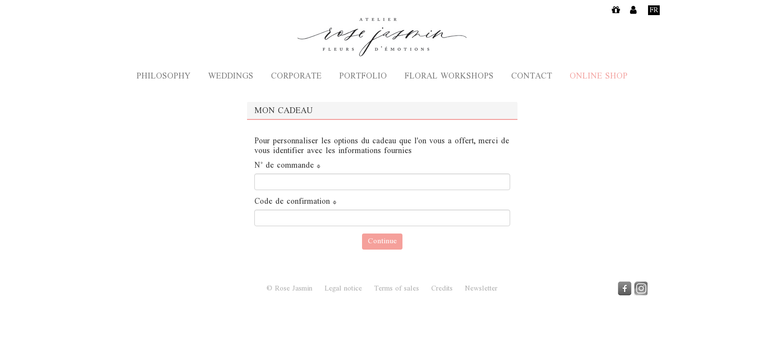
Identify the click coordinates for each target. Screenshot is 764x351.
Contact (531, 77)
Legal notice (343, 289)
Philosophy (163, 77)
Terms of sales (396, 289)
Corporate (296, 77)
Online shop (599, 77)
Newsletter (481, 289)
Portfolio (363, 77)
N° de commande (287, 166)
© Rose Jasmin (289, 289)
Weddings (230, 77)
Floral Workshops (449, 77)
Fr (653, 10)
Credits (442, 289)
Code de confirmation (295, 202)
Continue (382, 242)
